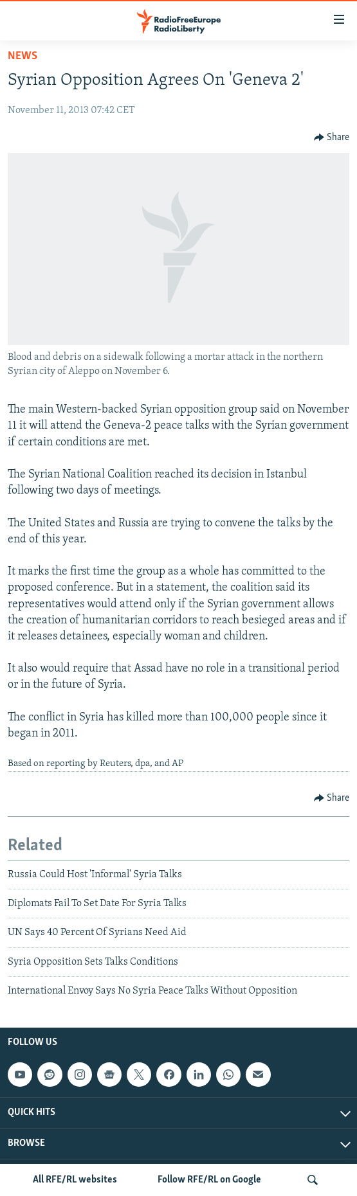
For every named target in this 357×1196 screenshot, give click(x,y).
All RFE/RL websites (75, 1180)
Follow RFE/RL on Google (209, 1180)
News (22, 56)
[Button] (332, 137)
